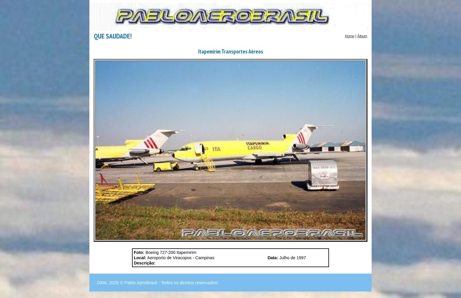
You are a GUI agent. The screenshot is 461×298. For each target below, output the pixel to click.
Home (349, 36)
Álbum (362, 36)
